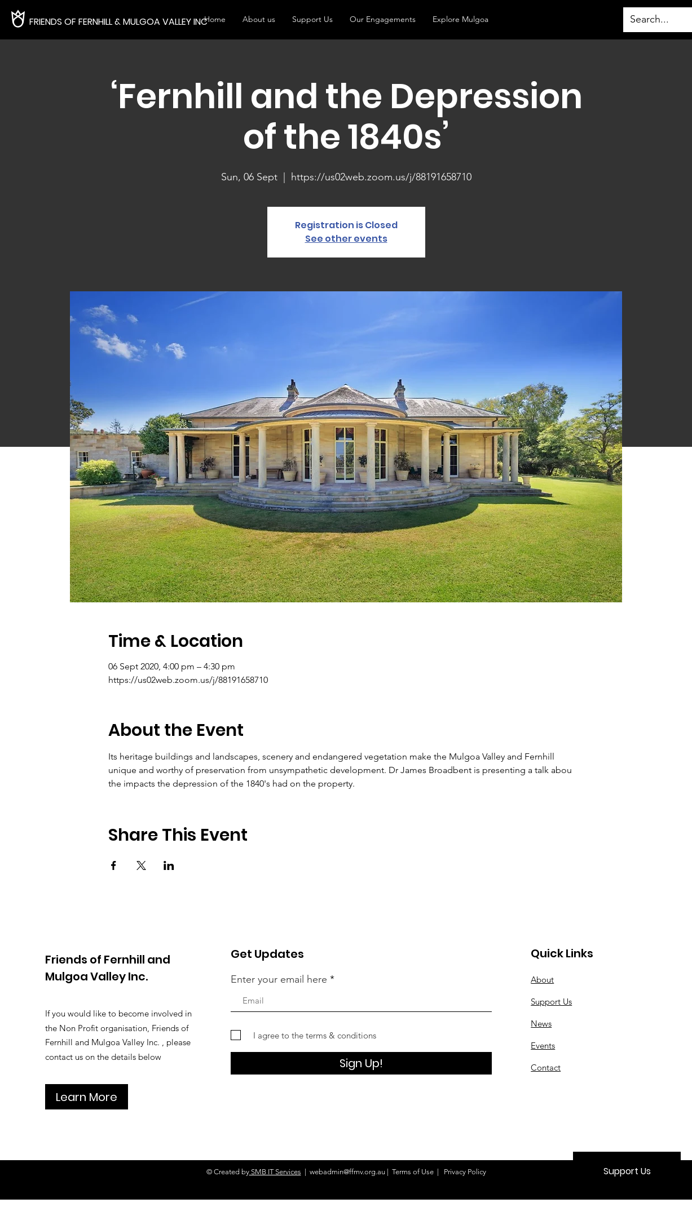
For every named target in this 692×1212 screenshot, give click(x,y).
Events (543, 1045)
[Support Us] (627, 1171)
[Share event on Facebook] (113, 865)
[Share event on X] (141, 865)
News (541, 1023)
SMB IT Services (275, 1171)
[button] (382, 19)
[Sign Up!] (361, 1063)
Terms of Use (413, 1171)
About (542, 979)
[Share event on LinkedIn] (169, 865)
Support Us (551, 1001)
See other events (346, 238)
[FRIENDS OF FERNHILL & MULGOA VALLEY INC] (148, 22)
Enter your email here (279, 979)
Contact (546, 1067)
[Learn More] (86, 1096)
